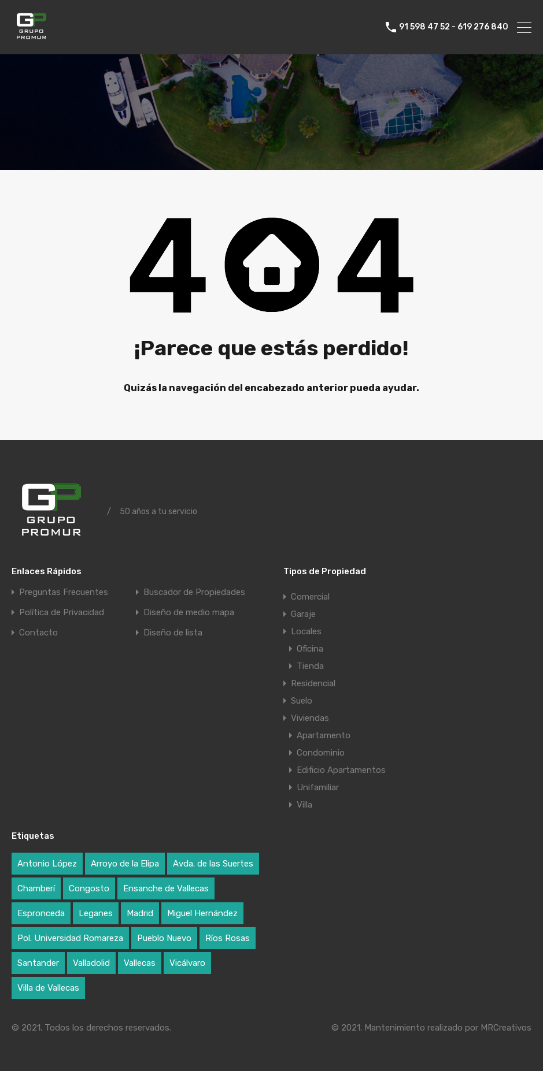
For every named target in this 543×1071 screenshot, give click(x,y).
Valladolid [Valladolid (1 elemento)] (91, 963)
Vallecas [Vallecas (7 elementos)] (140, 963)
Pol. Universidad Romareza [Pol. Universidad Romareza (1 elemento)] (70, 938)
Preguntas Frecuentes (63, 592)
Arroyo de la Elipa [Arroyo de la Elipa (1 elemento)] (125, 863)
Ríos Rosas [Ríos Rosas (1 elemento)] (227, 938)
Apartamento (323, 735)
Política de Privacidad (61, 612)
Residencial (313, 683)
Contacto (38, 633)
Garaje (303, 614)
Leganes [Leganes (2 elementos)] (96, 913)
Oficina (310, 649)
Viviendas (310, 718)
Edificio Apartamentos (341, 770)
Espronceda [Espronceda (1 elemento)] (41, 913)
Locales (306, 631)
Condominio (321, 753)
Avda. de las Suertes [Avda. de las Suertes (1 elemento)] (213, 863)
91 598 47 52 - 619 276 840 (453, 27)
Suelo (301, 701)
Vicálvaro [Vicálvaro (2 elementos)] (187, 963)
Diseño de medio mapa (188, 612)
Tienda (310, 666)
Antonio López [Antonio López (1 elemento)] (47, 863)
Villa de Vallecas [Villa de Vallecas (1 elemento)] (48, 988)
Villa (304, 804)
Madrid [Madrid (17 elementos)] (140, 913)
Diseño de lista (172, 633)
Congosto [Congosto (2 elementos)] (89, 888)
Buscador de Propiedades (194, 592)
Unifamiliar (318, 787)
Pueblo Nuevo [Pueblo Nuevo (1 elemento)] (164, 938)
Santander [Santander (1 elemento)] (38, 963)
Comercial (310, 597)
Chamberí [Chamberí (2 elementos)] (36, 888)
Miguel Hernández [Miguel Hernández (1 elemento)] (202, 913)
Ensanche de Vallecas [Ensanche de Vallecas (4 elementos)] (166, 888)
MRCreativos (506, 1027)
